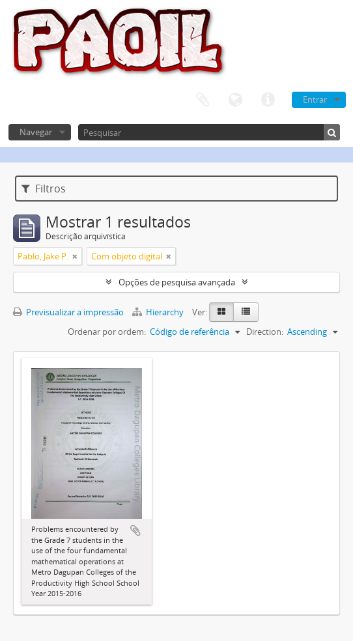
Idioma (235, 100)
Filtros (43, 188)
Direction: (264, 331)
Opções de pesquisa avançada (177, 282)
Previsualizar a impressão (68, 312)
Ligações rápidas (267, 100)
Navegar (36, 132)
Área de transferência (202, 100)
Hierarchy (159, 312)
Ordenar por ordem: (107, 331)
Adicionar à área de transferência (135, 530)
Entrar (315, 99)
